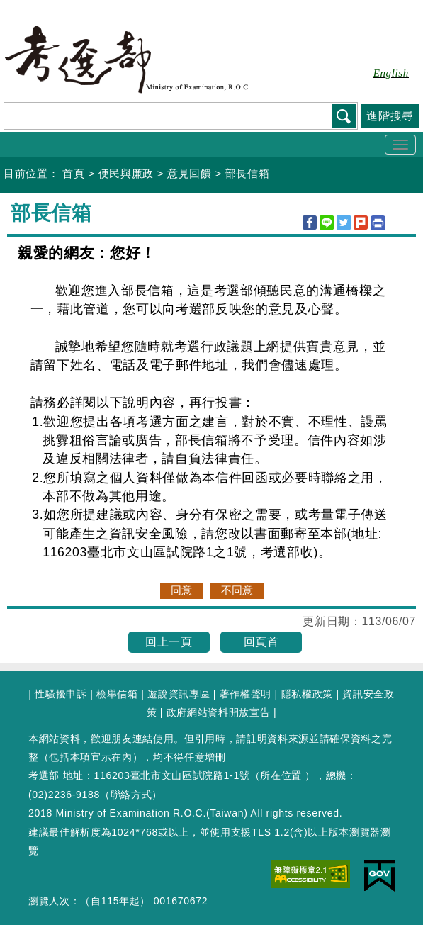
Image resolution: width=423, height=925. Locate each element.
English (391, 73)
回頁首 (261, 642)
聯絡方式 (131, 794)
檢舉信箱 (117, 694)
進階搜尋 (390, 116)
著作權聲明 (245, 694)
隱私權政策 (307, 694)
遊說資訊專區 (178, 694)
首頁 (73, 173)
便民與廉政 (126, 173)
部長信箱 (247, 173)
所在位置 (281, 775)
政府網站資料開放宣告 (219, 712)
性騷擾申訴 (60, 694)
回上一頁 (169, 642)
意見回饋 (189, 173)
